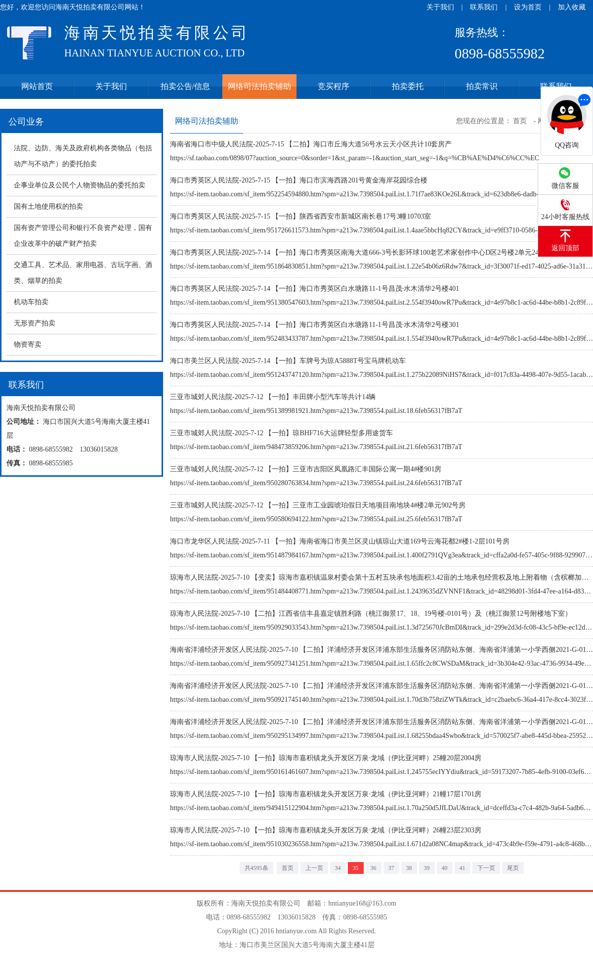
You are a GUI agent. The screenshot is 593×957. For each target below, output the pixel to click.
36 (374, 868)
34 (338, 868)
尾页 (513, 868)
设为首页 (528, 7)
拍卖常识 (482, 86)
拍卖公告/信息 (185, 86)
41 (463, 868)
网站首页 (37, 86)
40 (445, 868)
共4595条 (256, 868)
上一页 (314, 868)
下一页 (486, 868)
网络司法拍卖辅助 (259, 86)
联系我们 (484, 7)
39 (427, 868)
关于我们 (440, 7)
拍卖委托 (408, 86)
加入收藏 (572, 7)
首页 (520, 121)
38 (409, 868)
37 (391, 868)
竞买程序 (333, 86)
